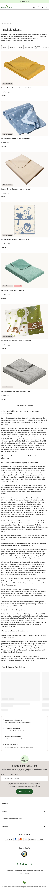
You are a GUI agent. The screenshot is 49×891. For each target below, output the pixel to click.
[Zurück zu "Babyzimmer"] (2, 23)
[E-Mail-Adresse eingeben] (24, 778)
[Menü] (47, 7)
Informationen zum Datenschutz (23, 783)
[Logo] (6, 6)
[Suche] (34, 7)
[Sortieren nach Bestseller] (45, 47)
